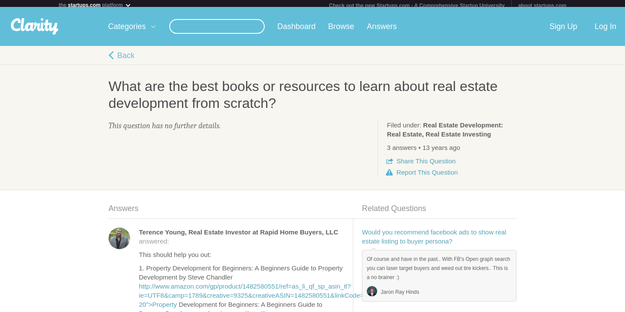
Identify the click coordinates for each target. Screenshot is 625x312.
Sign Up (563, 30)
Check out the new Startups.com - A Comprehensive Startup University (417, 6)
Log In (605, 30)
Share (425, 164)
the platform (95, 5)
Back (126, 59)
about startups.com (542, 6)
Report (426, 175)
